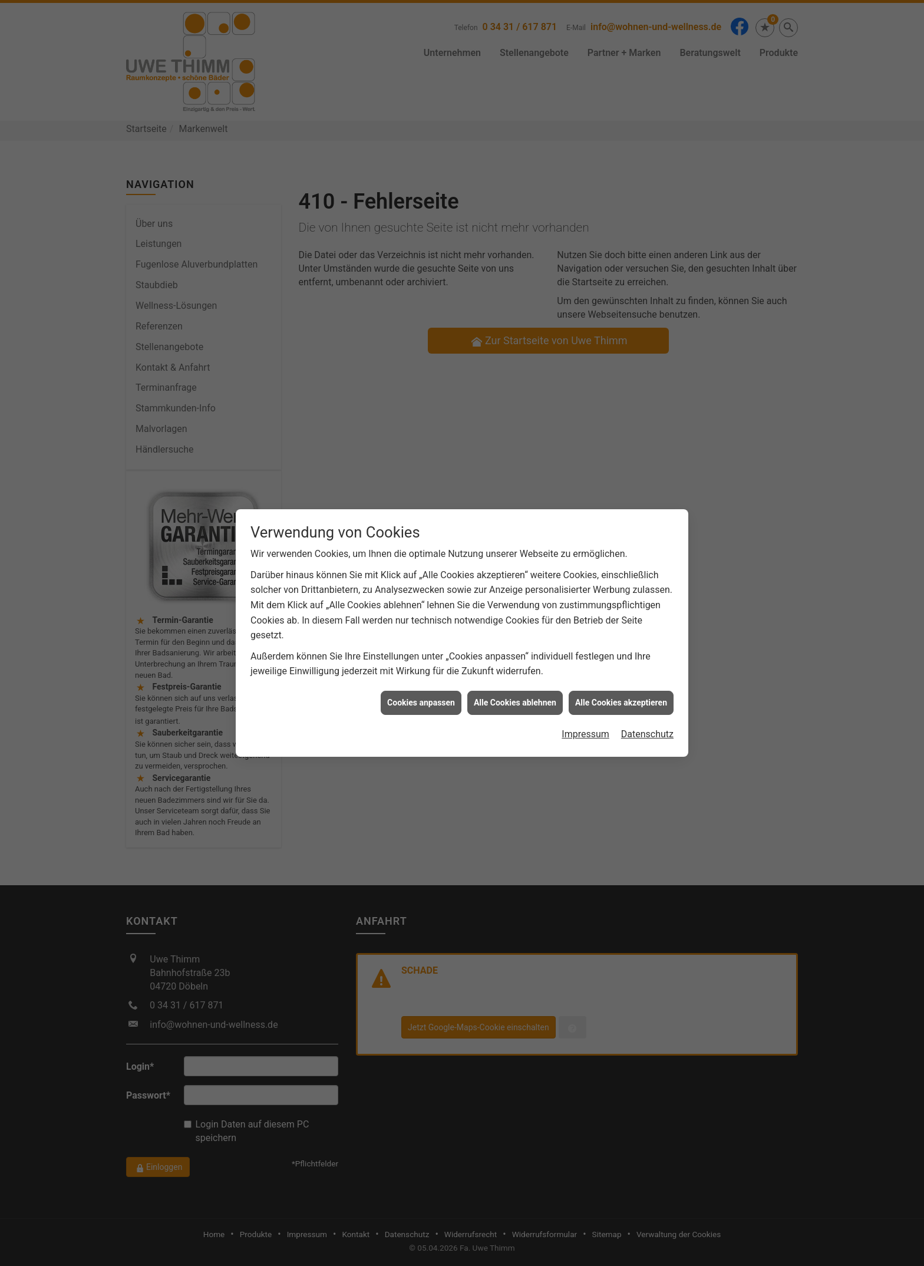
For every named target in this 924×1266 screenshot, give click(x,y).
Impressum (585, 711)
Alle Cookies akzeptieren (621, 679)
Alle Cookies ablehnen (515, 679)
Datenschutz (647, 711)
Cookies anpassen (421, 679)
